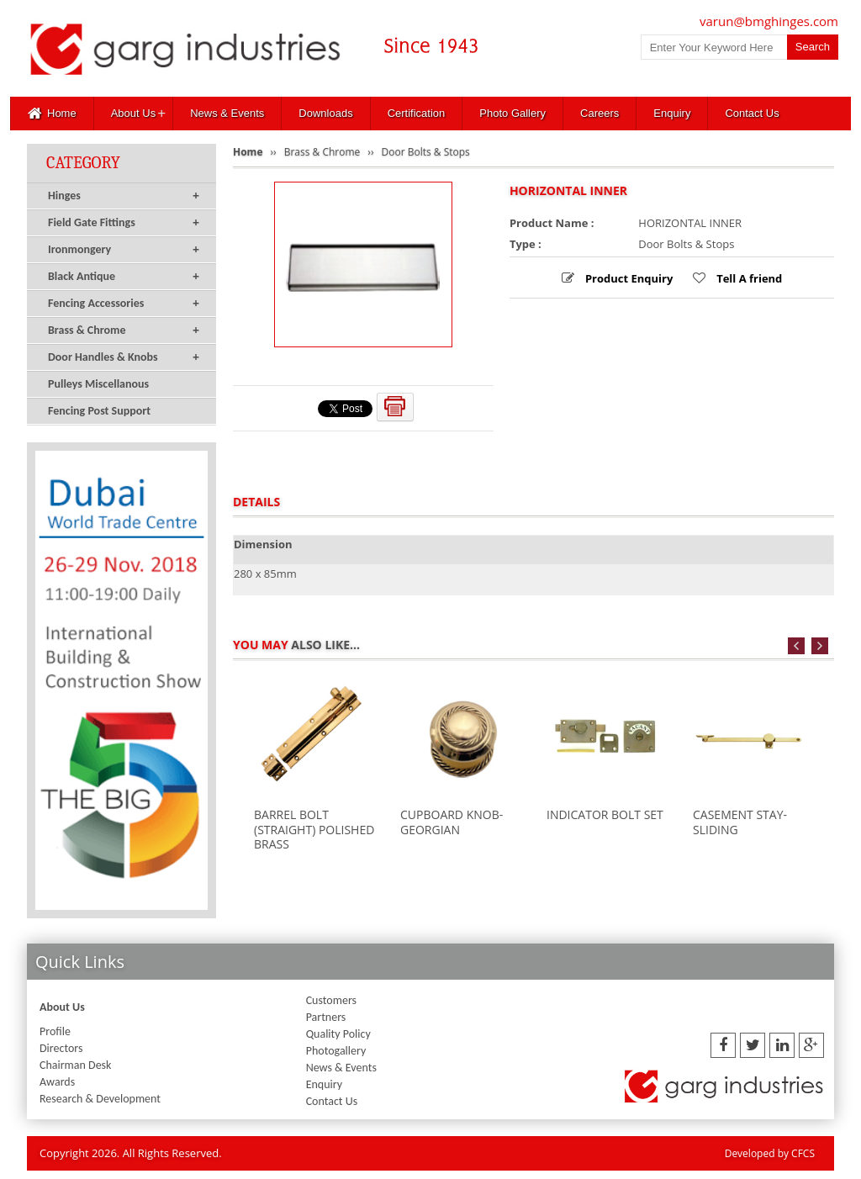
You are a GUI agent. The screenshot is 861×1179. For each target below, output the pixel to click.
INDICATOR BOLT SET (605, 814)
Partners (326, 1017)
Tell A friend (748, 278)
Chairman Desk (75, 1065)
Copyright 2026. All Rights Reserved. (131, 1152)
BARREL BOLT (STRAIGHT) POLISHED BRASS (314, 829)
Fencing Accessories (123, 303)
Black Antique (123, 276)
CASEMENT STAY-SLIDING (740, 822)
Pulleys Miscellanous (98, 384)
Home (52, 113)
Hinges (123, 196)
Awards (57, 1082)
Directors (61, 1048)
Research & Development (100, 1099)
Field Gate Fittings (123, 222)
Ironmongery (123, 249)
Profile (55, 1031)
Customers (331, 1000)
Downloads (325, 113)
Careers (599, 113)
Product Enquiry (628, 278)
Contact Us (752, 113)
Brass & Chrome (123, 330)
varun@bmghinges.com (769, 21)
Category (83, 162)
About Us (133, 113)
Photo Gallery (512, 113)
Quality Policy (338, 1034)
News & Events (227, 113)
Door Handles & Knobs (123, 357)
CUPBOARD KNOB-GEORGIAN (451, 822)
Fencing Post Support (99, 411)
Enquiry (671, 113)
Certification (417, 113)
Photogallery (336, 1051)
